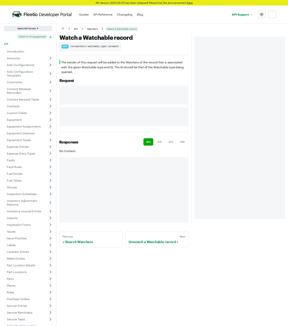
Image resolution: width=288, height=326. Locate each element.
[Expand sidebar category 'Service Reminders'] (50, 312)
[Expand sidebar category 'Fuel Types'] (50, 180)
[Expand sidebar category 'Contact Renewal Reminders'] (50, 91)
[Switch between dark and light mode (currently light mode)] (261, 14)
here (190, 3)
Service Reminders (20, 312)
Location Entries (18, 252)
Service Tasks (16, 319)
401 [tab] (159, 141)
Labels (11, 245)
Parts (10, 279)
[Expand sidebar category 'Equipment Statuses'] (50, 133)
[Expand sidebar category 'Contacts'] (50, 106)
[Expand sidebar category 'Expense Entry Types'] (50, 153)
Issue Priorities (17, 238)
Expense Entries (18, 147)
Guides (84, 14)
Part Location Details (21, 265)
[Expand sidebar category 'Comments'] (50, 82)
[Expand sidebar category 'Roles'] (50, 292)
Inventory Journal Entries (24, 211)
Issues (11, 231)
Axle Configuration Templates (20, 73)
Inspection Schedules (22, 194)
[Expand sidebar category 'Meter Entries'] (50, 258)
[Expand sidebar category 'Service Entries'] (50, 306)
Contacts (13, 106)
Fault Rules (14, 167)
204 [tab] (148, 141)
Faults (11, 160)
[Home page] (63, 28)
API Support (240, 14)
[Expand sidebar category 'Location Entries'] (50, 252)
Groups (12, 187)
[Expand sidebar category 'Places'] (50, 285)
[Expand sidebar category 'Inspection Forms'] (50, 225)
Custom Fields (17, 113)
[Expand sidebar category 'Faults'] (50, 160)
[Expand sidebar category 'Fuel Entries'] (50, 174)
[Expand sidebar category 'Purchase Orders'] (50, 299)
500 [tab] (182, 141)
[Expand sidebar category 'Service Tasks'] (50, 319)
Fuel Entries (15, 174)
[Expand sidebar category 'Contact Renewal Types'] (50, 99)
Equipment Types (19, 140)
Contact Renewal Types (23, 99)
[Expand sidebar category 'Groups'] (50, 187)
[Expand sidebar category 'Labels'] (50, 245)
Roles (10, 292)
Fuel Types (14, 180)
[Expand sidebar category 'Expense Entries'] (50, 147)
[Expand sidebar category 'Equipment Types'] (50, 140)
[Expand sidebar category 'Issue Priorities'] (50, 238)
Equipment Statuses (21, 133)
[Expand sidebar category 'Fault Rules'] (50, 167)
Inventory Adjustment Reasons (22, 202)
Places (11, 285)
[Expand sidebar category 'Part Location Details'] (50, 265)
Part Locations (17, 272)
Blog (140, 14)
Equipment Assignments (24, 126)
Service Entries (17, 306)
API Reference (102, 14)
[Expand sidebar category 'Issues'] (50, 231)
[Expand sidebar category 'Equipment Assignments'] (50, 126)
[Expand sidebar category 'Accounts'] (50, 58)
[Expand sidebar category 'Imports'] (50, 218)
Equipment (14, 120)
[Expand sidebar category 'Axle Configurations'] (50, 65)
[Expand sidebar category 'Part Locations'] (50, 272)
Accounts (13, 58)
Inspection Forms (19, 225)
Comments (14, 82)
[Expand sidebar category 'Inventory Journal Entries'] (50, 211)
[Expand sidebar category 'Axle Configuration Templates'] (50, 73)
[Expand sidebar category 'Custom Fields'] (50, 113)
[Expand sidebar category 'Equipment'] (50, 120)
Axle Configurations (20, 65)
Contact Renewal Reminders (18, 91)
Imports (12, 218)
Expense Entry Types (21, 153)
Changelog (124, 14)
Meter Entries (16, 258)
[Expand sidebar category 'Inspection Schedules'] (50, 194)
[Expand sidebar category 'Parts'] (50, 279)
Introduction (15, 51)
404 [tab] (170, 141)
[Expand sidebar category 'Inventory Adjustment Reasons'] (50, 202)
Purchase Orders (18, 299)
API (6, 44)
